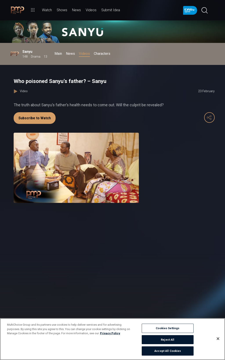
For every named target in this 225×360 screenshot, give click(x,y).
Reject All (167, 339)
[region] (112, 339)
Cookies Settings (167, 328)
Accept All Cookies (167, 351)
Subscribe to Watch (34, 118)
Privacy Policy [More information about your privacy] (110, 333)
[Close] (218, 338)
